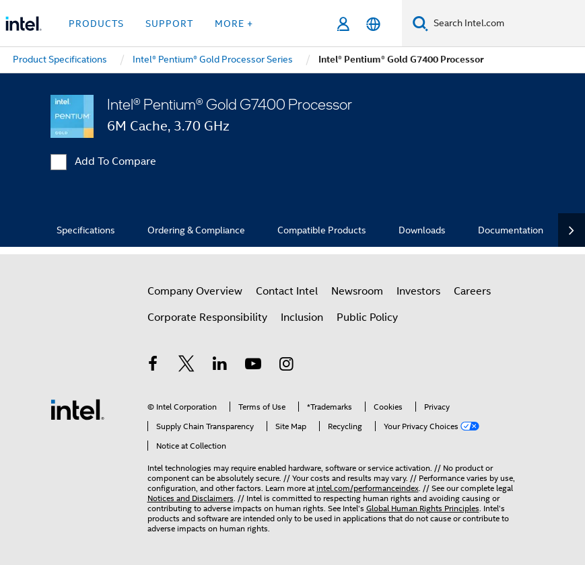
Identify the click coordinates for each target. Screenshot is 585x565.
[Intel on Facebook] (153, 366)
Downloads (422, 230)
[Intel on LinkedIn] (220, 366)
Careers (472, 291)
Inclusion (302, 317)
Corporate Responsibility (207, 317)
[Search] (420, 23)
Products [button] (96, 23)
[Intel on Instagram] (286, 366)
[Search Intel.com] (506, 23)
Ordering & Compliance (196, 230)
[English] (373, 24)
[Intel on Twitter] (186, 366)
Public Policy (367, 317)
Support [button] (169, 23)
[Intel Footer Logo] (77, 409)
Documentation (510, 230)
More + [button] (234, 23)
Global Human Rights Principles (422, 508)
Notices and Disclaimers (190, 498)
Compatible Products (321, 230)
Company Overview (194, 291)
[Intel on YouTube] (253, 366)
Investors (418, 291)
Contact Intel (287, 291)
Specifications (86, 230)
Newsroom (357, 291)
